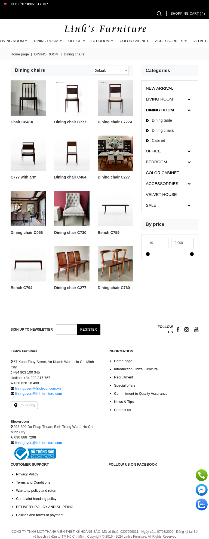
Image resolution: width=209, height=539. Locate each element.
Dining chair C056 (27, 233)
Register (88, 329)
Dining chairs (163, 130)
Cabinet (158, 140)
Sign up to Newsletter (32, 329)
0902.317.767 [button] (37, 4)
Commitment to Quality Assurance (141, 393)
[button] (159, 14)
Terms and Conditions (33, 482)
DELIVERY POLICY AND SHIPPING (44, 507)
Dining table (162, 120)
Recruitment (123, 377)
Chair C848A (22, 122)
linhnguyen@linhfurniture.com (38, 393)
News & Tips (124, 402)
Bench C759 (108, 233)
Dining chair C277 (114, 177)
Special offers (125, 385)
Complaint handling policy (36, 499)
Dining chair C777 (70, 122)
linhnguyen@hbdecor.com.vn (38, 388)
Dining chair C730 (70, 233)
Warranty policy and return (36, 490)
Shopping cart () (188, 13)
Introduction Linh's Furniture (136, 369)
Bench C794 (21, 288)
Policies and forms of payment (39, 515)
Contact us (122, 410)
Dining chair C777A (115, 122)
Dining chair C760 (114, 288)
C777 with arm (23, 177)
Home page (20, 54)
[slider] (148, 254)
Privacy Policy (27, 474)
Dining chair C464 (70, 177)
